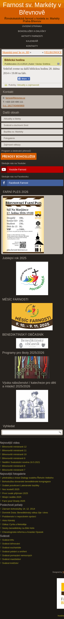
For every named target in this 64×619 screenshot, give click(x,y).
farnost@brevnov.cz (15, 98)
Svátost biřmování (11, 543)
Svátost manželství (11, 559)
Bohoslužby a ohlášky (32, 31)
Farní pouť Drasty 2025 (13, 501)
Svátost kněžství (10, 563)
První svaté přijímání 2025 (15, 493)
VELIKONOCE (53, 52)
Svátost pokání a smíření (14, 551)
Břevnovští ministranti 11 (14, 450)
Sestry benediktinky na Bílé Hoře (18, 528)
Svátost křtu (8, 540)
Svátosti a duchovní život (16, 125)
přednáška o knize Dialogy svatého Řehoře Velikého (28, 477)
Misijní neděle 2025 (11, 497)
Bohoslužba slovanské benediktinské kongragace (26, 481)
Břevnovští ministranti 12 (14, 446)
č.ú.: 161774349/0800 (13, 105)
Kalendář (32, 41)
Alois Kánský (8, 520)
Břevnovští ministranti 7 (13, 470)
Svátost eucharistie (11, 547)
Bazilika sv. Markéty (13, 131)
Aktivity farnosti (32, 36)
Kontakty (32, 46)
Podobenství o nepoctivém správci (19, 516)
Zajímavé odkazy (12, 144)
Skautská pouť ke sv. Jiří (15, 52)
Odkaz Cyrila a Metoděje (14, 524)
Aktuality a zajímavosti (28, 85)
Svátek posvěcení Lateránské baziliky (20, 485)
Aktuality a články (12, 118)
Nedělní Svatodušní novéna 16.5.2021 (21, 462)
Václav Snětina (42, 64)
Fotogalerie (9, 138)
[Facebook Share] (24, 78)
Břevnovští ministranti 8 (13, 466)
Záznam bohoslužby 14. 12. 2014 (18, 509)
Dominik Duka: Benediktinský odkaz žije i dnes (25, 512)
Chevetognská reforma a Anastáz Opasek (22, 532)
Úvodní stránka (32, 26)
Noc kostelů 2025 (10, 489)
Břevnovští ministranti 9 (13, 458)
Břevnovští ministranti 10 (14, 454)
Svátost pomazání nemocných (17, 555)
